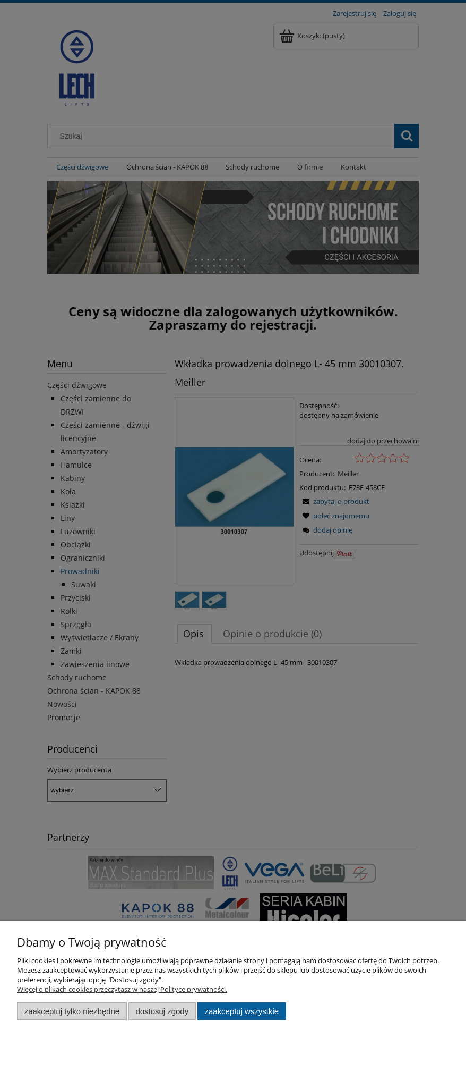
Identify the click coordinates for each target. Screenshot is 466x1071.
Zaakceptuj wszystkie (242, 1011)
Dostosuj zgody (161, 1011)
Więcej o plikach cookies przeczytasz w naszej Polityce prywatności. (122, 989)
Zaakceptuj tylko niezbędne (71, 1011)
